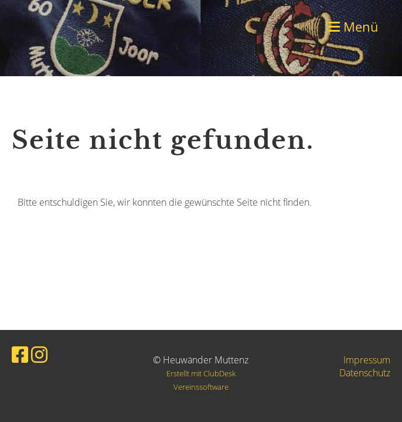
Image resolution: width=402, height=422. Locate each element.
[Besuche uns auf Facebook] (20, 354)
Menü (354, 26)
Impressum (366, 359)
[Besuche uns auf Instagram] (39, 354)
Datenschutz (364, 372)
